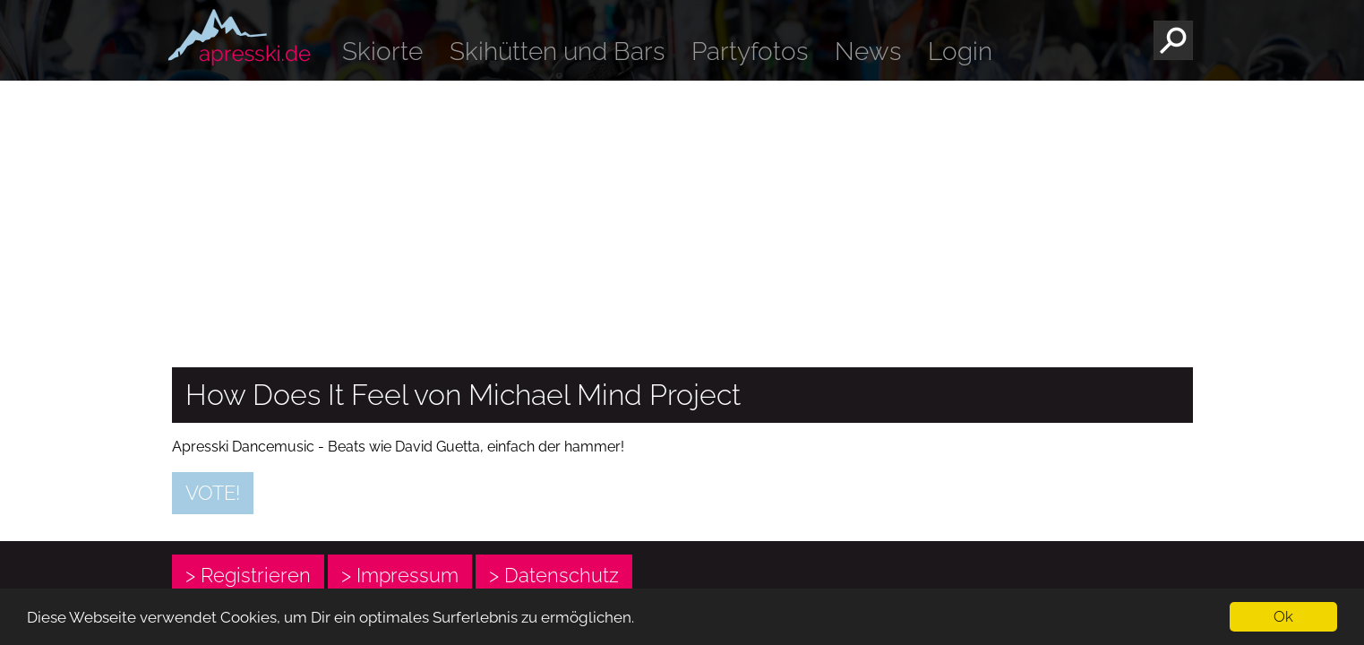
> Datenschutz (554, 575)
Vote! (212, 492)
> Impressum (400, 575)
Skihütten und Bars (557, 51)
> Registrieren (248, 575)
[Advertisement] (682, 215)
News (868, 51)
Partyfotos (749, 51)
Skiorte (382, 51)
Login (960, 51)
